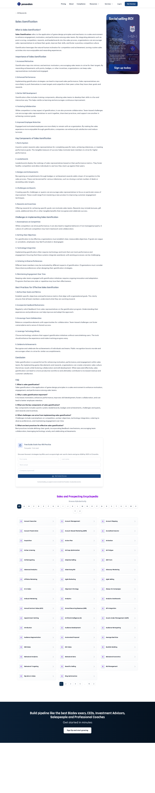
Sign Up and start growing (77, 732)
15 (89, 685)
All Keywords (20, 13)
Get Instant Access (59, 476)
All (19, 507)
